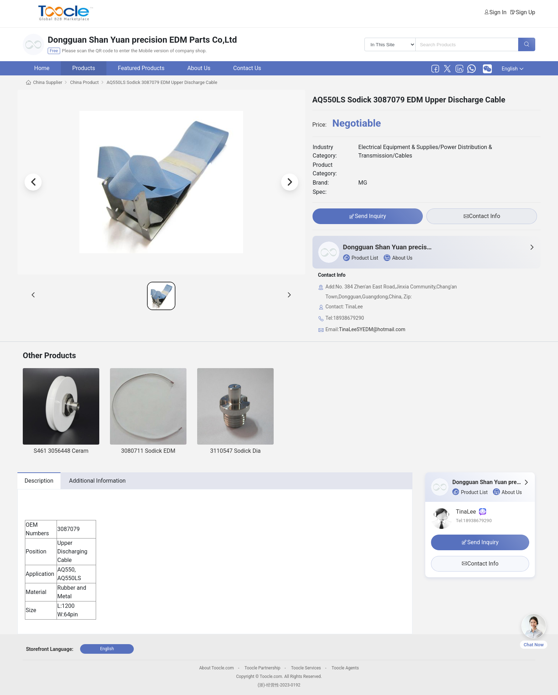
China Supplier (47, 82)
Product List (360, 257)
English (512, 68)
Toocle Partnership (262, 667)
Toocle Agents (345, 667)
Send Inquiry (367, 216)
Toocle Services (306, 667)
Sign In (497, 12)
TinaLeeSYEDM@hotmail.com (372, 329)
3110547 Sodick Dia (235, 450)
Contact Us (247, 68)
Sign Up (525, 12)
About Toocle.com (216, 667)
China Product (84, 82)
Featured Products (141, 68)
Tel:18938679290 (474, 520)
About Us (198, 68)
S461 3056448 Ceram (60, 450)
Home (41, 68)
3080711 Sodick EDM (148, 450)
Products (83, 68)
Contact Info (481, 216)
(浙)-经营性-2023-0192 (279, 685)
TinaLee (471, 511)
